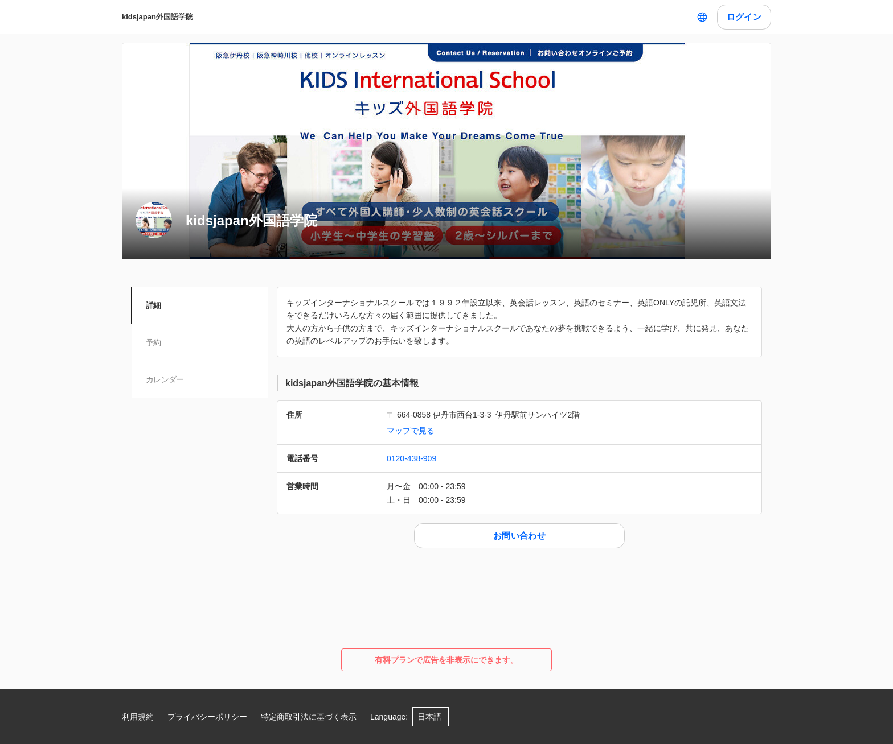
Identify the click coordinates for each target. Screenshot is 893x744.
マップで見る (411, 430)
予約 (154, 342)
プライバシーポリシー (207, 716)
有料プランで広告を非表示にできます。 (446, 659)
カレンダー (166, 379)
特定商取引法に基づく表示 (309, 716)
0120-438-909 (411, 458)
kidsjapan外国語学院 (157, 17)
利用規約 (138, 716)
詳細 (154, 305)
